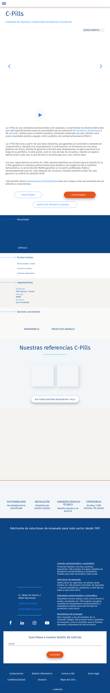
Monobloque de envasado (69, 614)
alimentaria (94, 130)
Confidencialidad (16, 680)
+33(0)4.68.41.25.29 (27, 603)
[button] (9, 66)
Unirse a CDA (67, 673)
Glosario (42, 680)
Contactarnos (78, 195)
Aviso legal (93, 673)
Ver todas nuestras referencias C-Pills (55, 399)
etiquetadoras (50, 181)
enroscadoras (34, 181)
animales (13, 133)
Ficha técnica (28, 195)
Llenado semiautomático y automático (75, 563)
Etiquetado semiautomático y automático (77, 595)
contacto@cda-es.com (30, 609)
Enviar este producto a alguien (53, 205)
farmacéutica (79, 130)
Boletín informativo (42, 673)
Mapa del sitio (67, 680)
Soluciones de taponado (69, 579)
